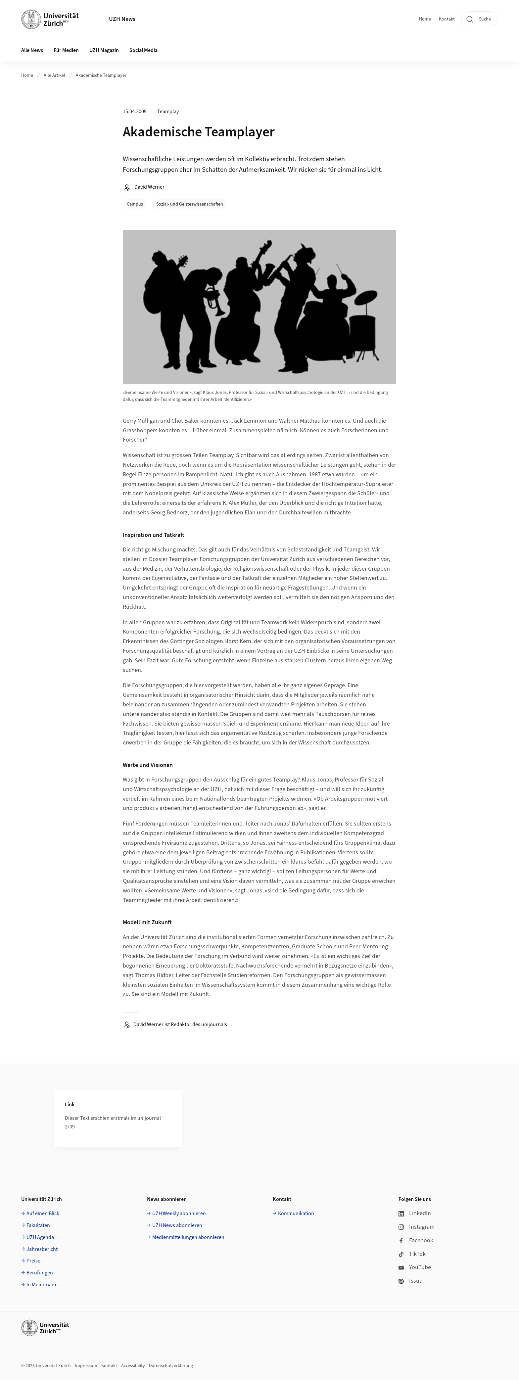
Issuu (411, 1281)
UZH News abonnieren (177, 1225)
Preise (33, 1260)
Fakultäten (38, 1225)
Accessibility (133, 1365)
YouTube (415, 1267)
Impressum (86, 1365)
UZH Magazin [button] (104, 50)
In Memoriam (41, 1284)
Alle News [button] (32, 50)
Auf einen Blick (42, 1213)
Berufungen (39, 1272)
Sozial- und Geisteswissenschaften (189, 204)
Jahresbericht (42, 1249)
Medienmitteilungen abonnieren (188, 1237)
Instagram (417, 1227)
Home (425, 19)
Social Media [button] (143, 50)
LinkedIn (415, 1213)
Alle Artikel (54, 75)
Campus (135, 204)
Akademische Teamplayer (101, 75)
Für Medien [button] (66, 50)
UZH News (122, 19)
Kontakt (447, 19)
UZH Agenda (40, 1237)
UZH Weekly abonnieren (179, 1213)
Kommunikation (296, 1213)
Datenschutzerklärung (171, 1365)
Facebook (416, 1240)
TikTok (412, 1254)
